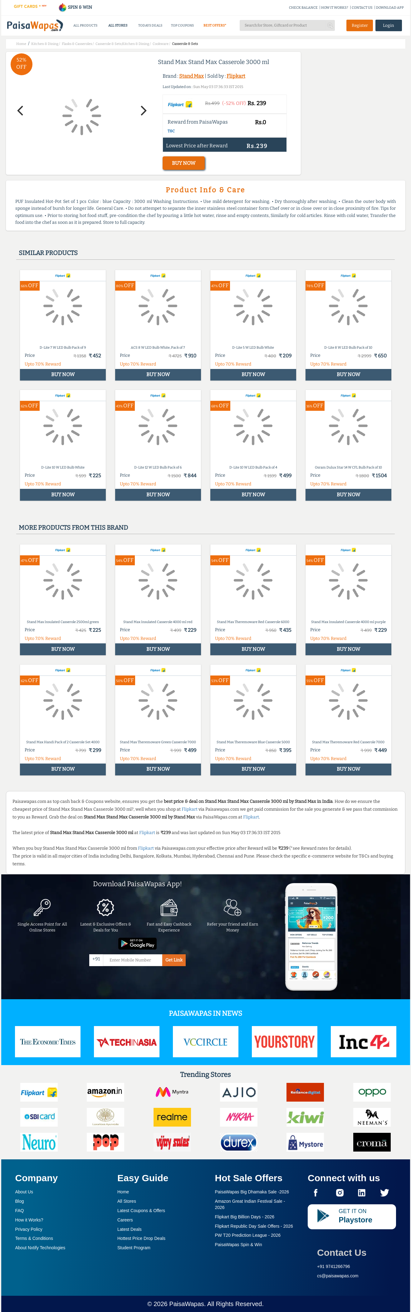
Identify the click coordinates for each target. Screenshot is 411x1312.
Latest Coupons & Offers (141, 1210)
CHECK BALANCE (303, 8)
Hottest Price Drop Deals (141, 1238)
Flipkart (236, 76)
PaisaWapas (186, 1303)
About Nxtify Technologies (40, 1247)
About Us (24, 1191)
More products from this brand (73, 527)
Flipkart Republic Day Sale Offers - (254, 1226)
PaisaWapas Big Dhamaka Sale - (252, 1191)
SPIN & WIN (75, 7)
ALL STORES (117, 25)
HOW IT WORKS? (334, 8)
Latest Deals (129, 1229)
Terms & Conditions (34, 1238)
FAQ (19, 1210)
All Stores (126, 1201)
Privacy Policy (28, 1229)
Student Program (133, 1247)
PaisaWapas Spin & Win (238, 1244)
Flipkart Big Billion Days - (245, 1216)
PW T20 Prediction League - (248, 1235)
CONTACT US (362, 8)
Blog (19, 1201)
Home (123, 1191)
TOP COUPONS (182, 25)
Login (388, 25)
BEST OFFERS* (214, 25)
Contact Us (341, 1252)
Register (360, 25)
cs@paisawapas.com (338, 1275)
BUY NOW (183, 163)
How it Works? (29, 1219)
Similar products (48, 253)
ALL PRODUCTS (85, 25)
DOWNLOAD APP (390, 8)
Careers (125, 1219)
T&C (171, 131)
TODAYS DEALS (150, 25)
